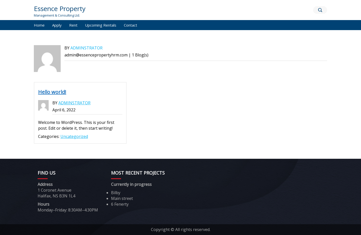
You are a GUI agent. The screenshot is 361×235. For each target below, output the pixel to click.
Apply (57, 25)
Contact (130, 25)
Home (39, 25)
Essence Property (59, 8)
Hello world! (52, 92)
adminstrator (86, 48)
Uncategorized (74, 136)
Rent (73, 25)
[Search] (320, 10)
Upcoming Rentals (100, 25)
